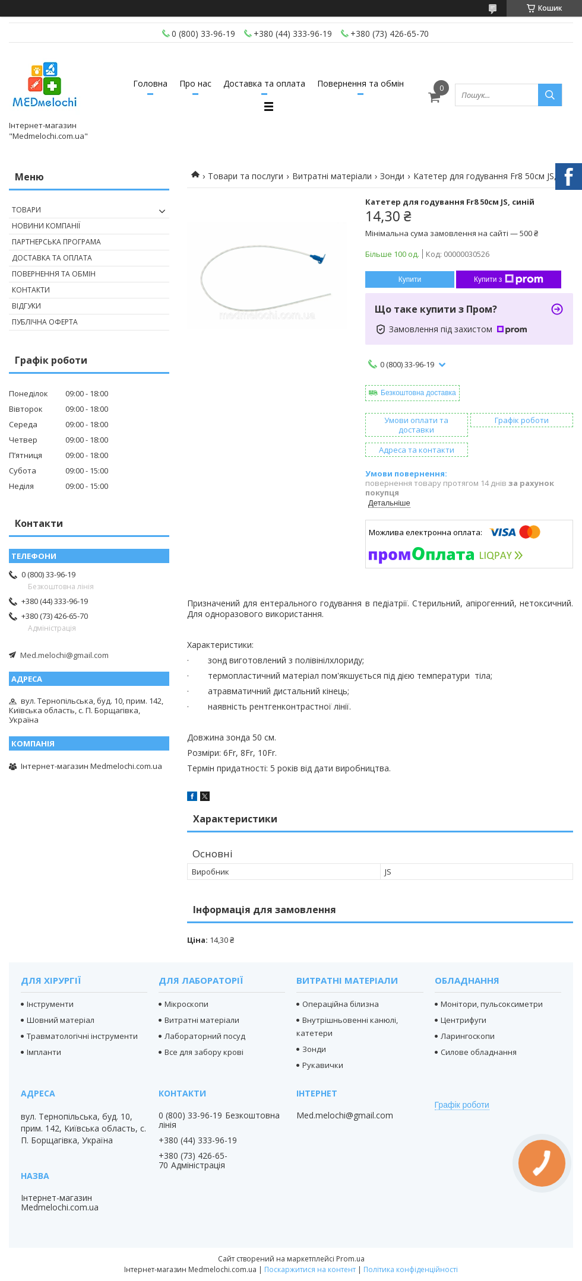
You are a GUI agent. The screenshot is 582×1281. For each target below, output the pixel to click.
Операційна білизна (340, 1004)
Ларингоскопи (468, 1036)
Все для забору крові (204, 1052)
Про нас (195, 83)
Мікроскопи (186, 1004)
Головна (150, 83)
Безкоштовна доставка (418, 393)
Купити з (508, 279)
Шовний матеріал (60, 1020)
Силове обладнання (479, 1052)
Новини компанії (46, 226)
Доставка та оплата (264, 83)
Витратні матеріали (332, 176)
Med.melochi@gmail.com (64, 655)
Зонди (392, 176)
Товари (26, 210)
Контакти (31, 290)
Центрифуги (463, 1020)
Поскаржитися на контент (310, 1269)
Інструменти (50, 1004)
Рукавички (322, 1065)
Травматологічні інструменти (82, 1036)
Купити (409, 279)
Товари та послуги (245, 176)
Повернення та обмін (360, 83)
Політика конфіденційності (410, 1269)
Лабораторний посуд (205, 1036)
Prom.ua (350, 1259)
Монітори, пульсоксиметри (492, 1004)
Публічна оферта (45, 322)
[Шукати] (550, 95)
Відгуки (26, 306)
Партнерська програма (56, 242)
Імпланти (44, 1052)
